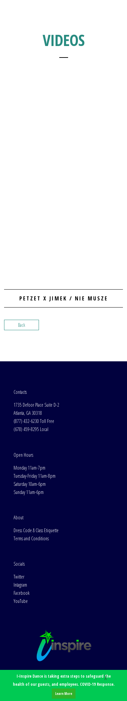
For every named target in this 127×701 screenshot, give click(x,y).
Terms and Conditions (31, 538)
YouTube (21, 601)
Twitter (19, 576)
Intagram (20, 585)
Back (21, 325)
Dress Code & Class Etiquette (36, 530)
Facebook (21, 593)
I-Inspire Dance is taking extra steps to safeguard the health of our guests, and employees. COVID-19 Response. (63, 686)
